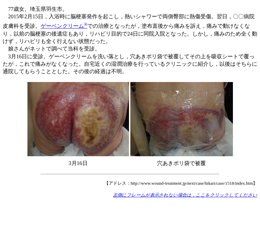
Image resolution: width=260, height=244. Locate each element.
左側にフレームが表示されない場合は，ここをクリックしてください (185, 195)
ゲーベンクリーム (64, 26)
